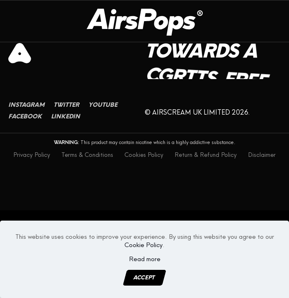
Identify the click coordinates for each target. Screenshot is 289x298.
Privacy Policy (31, 155)
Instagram (26, 112)
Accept (144, 277)
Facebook (25, 123)
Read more (144, 259)
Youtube (102, 112)
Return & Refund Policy (206, 155)
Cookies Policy (143, 155)
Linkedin (65, 123)
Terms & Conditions (87, 155)
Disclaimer (262, 155)
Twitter (66, 112)
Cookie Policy (143, 245)
